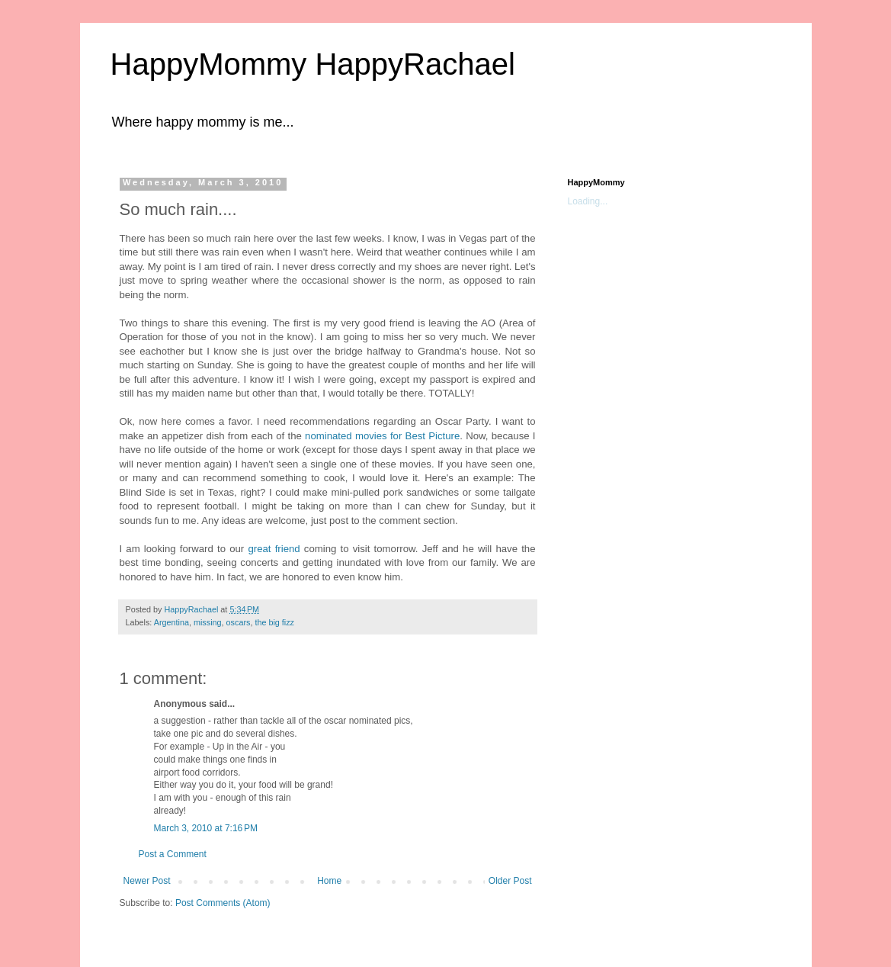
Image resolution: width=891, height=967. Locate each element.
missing (208, 622)
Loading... (588, 201)
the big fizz (274, 622)
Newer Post (147, 880)
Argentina (171, 622)
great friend (274, 548)
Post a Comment (173, 854)
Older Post (510, 880)
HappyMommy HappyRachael (313, 64)
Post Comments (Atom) (223, 903)
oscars (238, 622)
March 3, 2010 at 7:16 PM (206, 828)
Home (329, 880)
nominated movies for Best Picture (382, 436)
